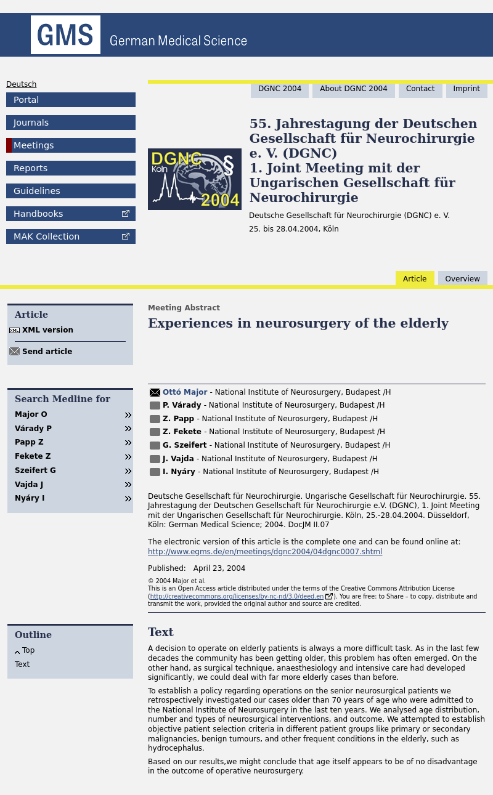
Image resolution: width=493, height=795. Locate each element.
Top (28, 650)
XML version (47, 330)
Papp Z (29, 442)
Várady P (33, 428)
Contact (420, 88)
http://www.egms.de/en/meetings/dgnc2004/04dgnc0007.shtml (265, 551)
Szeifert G (35, 470)
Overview (463, 279)
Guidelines (37, 191)
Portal (26, 100)
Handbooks (38, 214)
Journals (31, 122)
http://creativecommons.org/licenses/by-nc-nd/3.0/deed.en (237, 596)
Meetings (34, 145)
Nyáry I (29, 498)
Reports (30, 168)
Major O (31, 414)
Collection (46, 236)
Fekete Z (33, 456)
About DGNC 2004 (354, 88)
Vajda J (29, 484)
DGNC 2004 (279, 88)
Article (415, 279)
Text (22, 664)
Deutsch (21, 84)
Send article (47, 351)
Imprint (467, 88)
